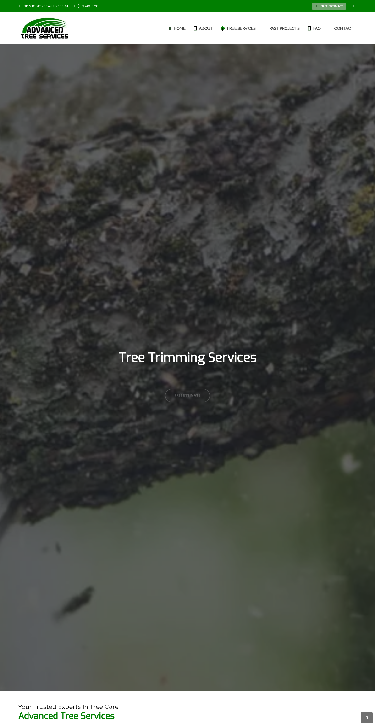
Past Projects (281, 28)
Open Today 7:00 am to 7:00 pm (43, 6)
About (203, 28)
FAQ (314, 28)
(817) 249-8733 (85, 6)
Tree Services (238, 28)
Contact (340, 28)
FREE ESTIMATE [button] (329, 6)
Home (176, 28)
